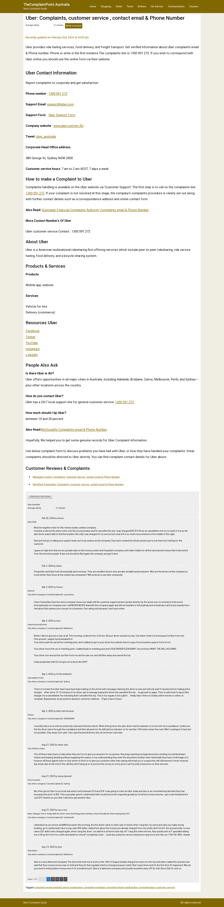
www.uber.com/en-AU (68, 126)
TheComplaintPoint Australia (46, 4)
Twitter (30, 337)
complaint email (42, 887)
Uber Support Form (62, 115)
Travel (130, 6)
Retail (119, 6)
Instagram (33, 349)
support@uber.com (60, 104)
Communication (176, 6)
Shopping (106, 6)
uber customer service (162, 887)
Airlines (142, 6)
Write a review (73, 25)
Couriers (193, 6)
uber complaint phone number (117, 887)
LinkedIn (32, 355)
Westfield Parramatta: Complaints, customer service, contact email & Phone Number (78, 484)
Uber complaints (141, 887)
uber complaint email (89, 887)
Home (93, 6)
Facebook (33, 331)
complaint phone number (64, 887)
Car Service (157, 6)
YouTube (32, 343)
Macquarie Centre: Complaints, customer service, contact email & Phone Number (76, 477)
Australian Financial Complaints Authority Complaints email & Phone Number (95, 210)
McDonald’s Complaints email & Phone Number (74, 429)
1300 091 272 (58, 93)
